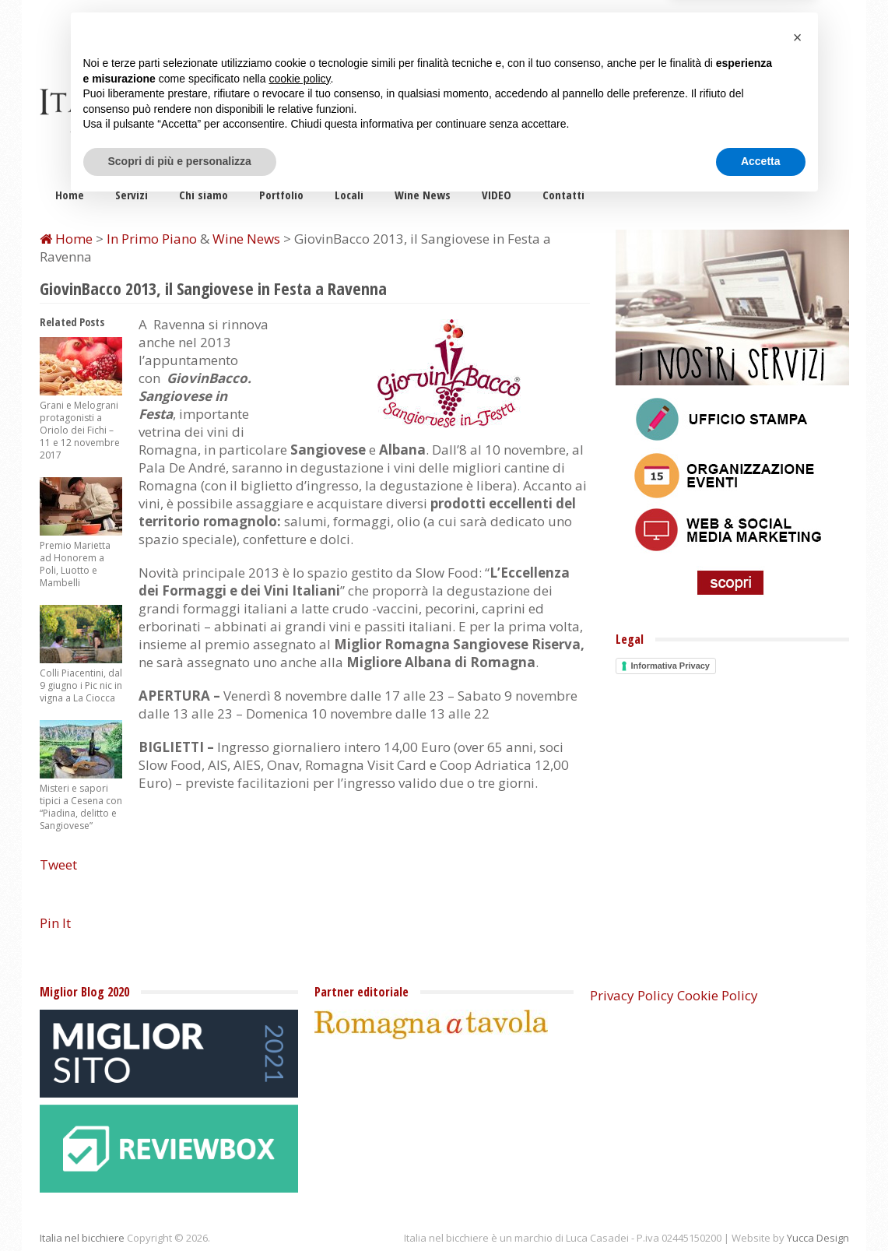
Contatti (563, 194)
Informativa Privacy (671, 665)
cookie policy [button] (299, 1125)
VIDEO (496, 194)
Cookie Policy (717, 995)
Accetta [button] (761, 1208)
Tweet (58, 864)
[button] (797, 1084)
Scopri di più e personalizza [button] (179, 1208)
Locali (349, 194)
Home (69, 194)
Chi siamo (203, 194)
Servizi (131, 194)
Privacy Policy (632, 995)
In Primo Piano (152, 239)
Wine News (423, 194)
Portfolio (281, 194)
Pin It (55, 923)
